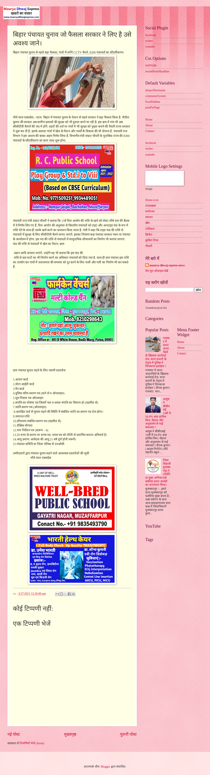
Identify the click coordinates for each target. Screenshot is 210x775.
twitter (149, 40)
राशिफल (149, 228)
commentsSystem (155, 96)
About (149, 125)
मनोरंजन (150, 211)
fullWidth (151, 65)
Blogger (105, 766)
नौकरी (148, 246)
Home (149, 119)
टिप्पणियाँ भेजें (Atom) (32, 743)
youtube (150, 46)
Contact (149, 131)
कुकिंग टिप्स (151, 240)
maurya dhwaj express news (167, 265)
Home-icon (151, 200)
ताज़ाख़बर (150, 205)
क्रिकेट (148, 234)
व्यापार (149, 217)
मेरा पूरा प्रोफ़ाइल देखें (156, 270)
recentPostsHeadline (157, 71)
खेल (147, 223)
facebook (150, 35)
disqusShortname (155, 90)
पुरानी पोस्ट (128, 734)
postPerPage (152, 107)
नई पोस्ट (13, 734)
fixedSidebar (152, 101)
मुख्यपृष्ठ (70, 734)
